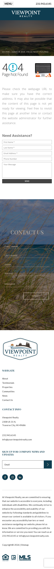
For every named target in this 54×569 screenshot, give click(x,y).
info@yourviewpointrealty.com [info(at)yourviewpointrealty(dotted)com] (17, 439)
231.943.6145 (43, 3)
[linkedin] (20, 477)
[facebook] (5, 477)
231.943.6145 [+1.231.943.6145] (9, 435)
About (5, 378)
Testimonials (8, 383)
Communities (8, 391)
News (4, 395)
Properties (7, 387)
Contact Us (7, 400)
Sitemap (25, 545)
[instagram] (12, 477)
